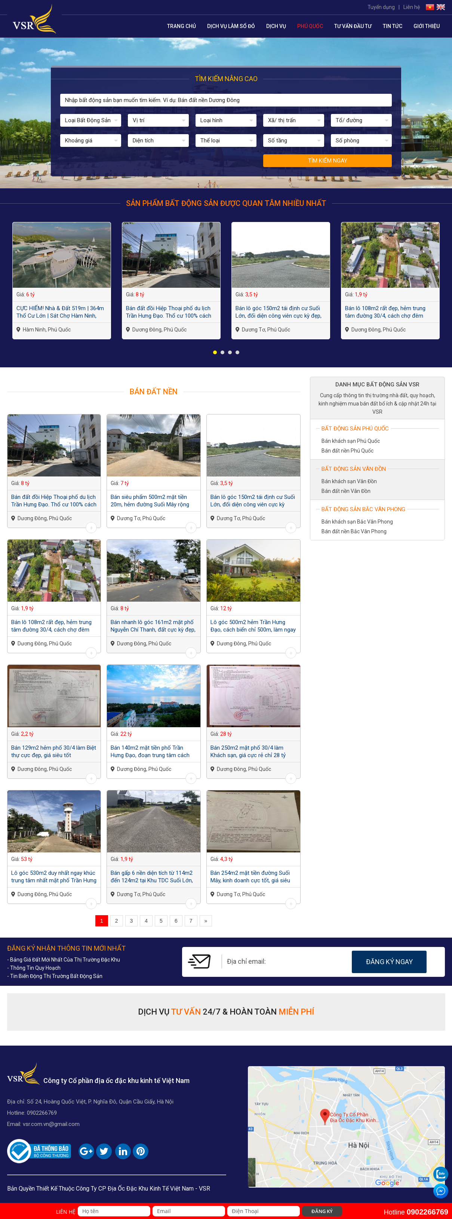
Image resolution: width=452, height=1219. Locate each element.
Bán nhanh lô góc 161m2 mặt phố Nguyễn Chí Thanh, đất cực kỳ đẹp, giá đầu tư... (153, 626)
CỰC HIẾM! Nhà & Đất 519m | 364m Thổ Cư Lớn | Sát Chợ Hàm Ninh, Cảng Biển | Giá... (60, 312)
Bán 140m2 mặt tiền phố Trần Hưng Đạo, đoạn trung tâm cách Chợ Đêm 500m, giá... (150, 751)
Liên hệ (411, 7)
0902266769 (42, 1113)
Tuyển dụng (381, 7)
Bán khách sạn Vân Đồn (349, 481)
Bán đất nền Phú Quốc (347, 451)
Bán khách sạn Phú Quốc (351, 441)
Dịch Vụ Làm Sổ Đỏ (231, 26)
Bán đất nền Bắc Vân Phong (354, 531)
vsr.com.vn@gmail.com (51, 1124)
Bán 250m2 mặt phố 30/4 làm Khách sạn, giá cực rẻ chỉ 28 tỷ (248, 751)
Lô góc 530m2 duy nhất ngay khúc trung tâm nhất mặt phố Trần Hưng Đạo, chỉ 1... (53, 877)
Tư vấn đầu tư (353, 26)
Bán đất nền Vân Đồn (346, 491)
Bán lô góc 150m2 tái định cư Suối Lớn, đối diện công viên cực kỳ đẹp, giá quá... (279, 312)
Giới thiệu (426, 26)
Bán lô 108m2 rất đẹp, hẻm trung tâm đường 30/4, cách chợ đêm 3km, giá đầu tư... (385, 312)
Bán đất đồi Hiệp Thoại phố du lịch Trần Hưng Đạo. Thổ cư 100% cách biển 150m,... (168, 312)
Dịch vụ (276, 26)
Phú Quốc (310, 26)
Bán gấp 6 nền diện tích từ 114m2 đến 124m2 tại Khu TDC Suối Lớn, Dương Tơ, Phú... (152, 877)
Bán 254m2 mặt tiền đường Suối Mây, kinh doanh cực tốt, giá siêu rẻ (250, 877)
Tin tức (392, 26)
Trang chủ (181, 26)
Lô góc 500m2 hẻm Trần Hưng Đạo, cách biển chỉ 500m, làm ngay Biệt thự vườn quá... (253, 626)
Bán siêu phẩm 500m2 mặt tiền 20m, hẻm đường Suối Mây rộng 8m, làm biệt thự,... (150, 501)
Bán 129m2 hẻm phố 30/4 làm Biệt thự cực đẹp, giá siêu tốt (53, 751)
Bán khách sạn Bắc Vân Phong (357, 522)
